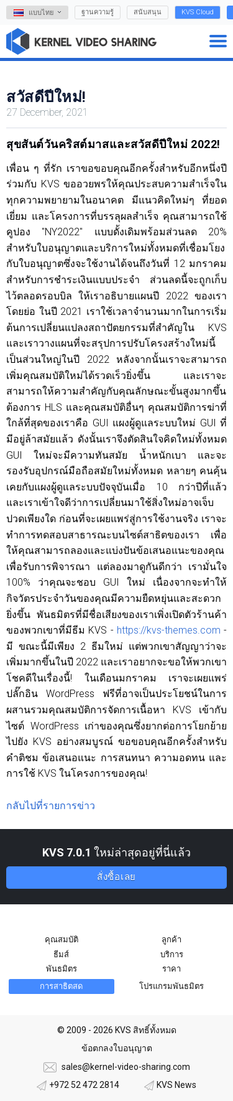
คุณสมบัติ (61, 939)
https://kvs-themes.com (169, 630)
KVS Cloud (197, 12)
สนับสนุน (148, 12)
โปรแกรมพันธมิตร (171, 986)
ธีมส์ (61, 954)
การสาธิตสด (61, 986)
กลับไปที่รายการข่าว (50, 806)
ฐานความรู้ (97, 12)
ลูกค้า (171, 939)
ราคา (171, 968)
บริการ (171, 954)
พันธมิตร (61, 968)
